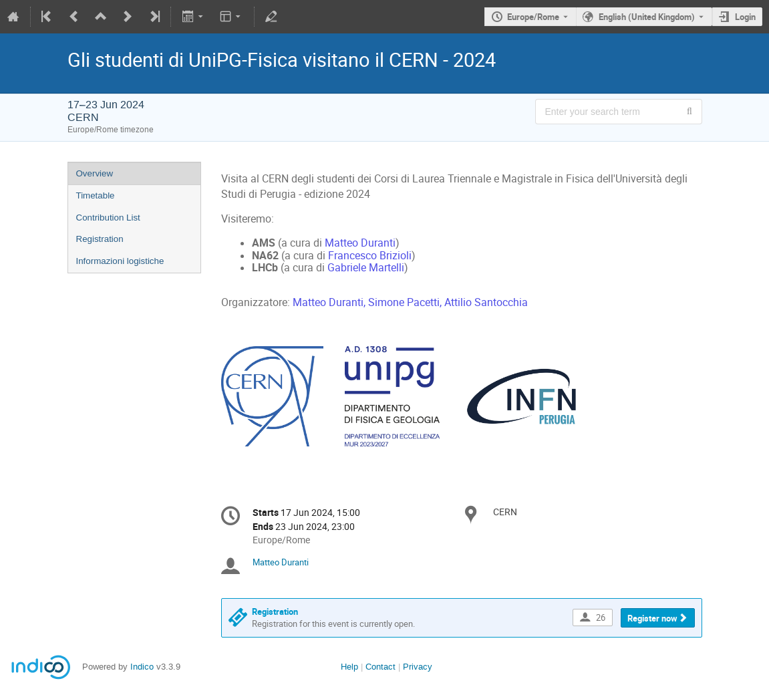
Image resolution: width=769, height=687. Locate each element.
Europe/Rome (533, 17)
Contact (380, 666)
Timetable (95, 195)
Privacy (417, 666)
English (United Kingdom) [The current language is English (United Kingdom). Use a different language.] (647, 17)
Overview (95, 173)
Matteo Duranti (281, 562)
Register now (652, 618)
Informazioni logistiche (120, 261)
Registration (100, 239)
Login (745, 17)
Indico (142, 666)
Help (349, 666)
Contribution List (108, 218)
